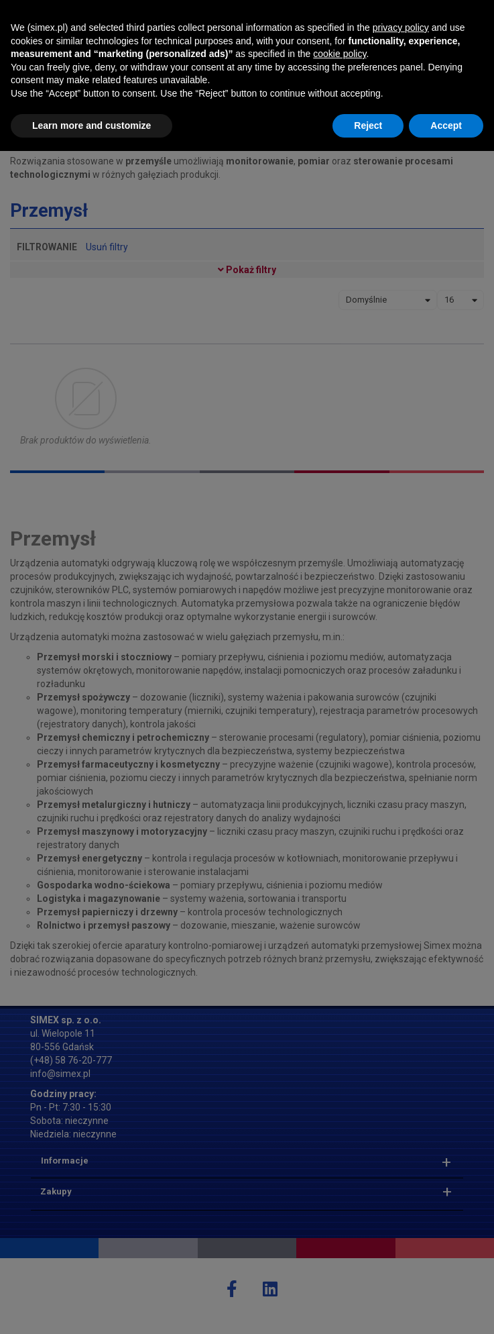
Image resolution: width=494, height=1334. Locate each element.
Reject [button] (368, 1307)
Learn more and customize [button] (91, 1307)
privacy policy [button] (401, 1210)
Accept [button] (446, 1307)
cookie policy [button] (339, 1236)
